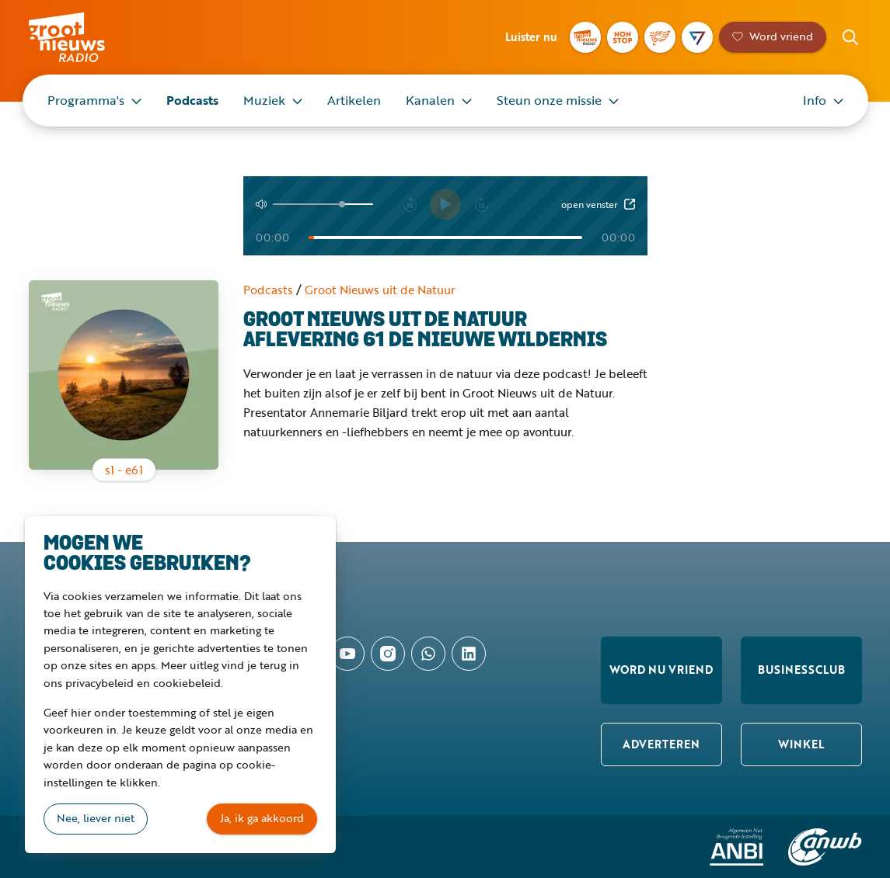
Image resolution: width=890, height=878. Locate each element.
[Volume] (323, 204)
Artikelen (354, 100)
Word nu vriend (661, 669)
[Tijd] (445, 237)
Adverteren (661, 744)
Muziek (264, 100)
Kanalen (430, 100)
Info (814, 100)
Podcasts (192, 100)
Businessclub (801, 669)
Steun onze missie (549, 100)
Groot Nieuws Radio (83, 37)
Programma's (85, 100)
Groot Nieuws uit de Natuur (380, 289)
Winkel (801, 744)
